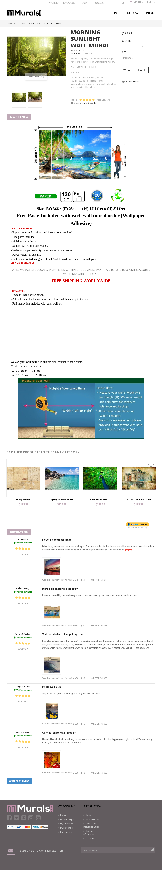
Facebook (9, 817)
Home (114, 13)
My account (71, 2)
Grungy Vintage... (23, 500)
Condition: (76, 53)
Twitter (16, 817)
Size (124, 52)
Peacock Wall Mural (100, 500)
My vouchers (66, 832)
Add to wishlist (132, 81)
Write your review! (19, 781)
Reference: (75, 51)
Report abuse (99, 580)
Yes (75, 580)
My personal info (68, 828)
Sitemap (90, 838)
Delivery (89, 815)
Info (150, 13)
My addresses (66, 824)
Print (96, 103)
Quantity (126, 41)
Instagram (30, 817)
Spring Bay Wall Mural (62, 500)
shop (132, 13)
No (83, 580)
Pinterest (23, 817)
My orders (64, 815)
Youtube (38, 817)
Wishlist (54, 2)
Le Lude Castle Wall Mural (139, 500)
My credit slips (67, 819)
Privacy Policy (92, 819)
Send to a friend (81, 103)
